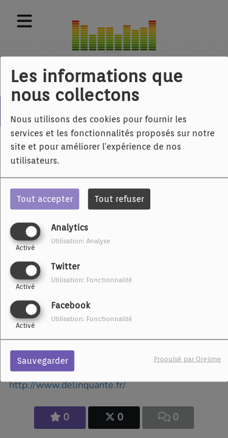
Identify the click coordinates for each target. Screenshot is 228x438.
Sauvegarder (42, 361)
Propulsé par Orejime (187, 359)
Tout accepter (45, 198)
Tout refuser (119, 198)
